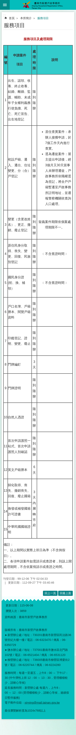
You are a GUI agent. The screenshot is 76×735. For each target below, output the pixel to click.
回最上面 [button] (65, 593)
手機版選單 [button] (5, 5)
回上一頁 (50, 593)
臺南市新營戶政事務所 (43, 5)
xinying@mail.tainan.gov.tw (42, 702)
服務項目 (43, 18)
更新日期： (13, 605)
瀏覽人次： (13, 611)
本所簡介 (26, 18)
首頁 (12, 18)
